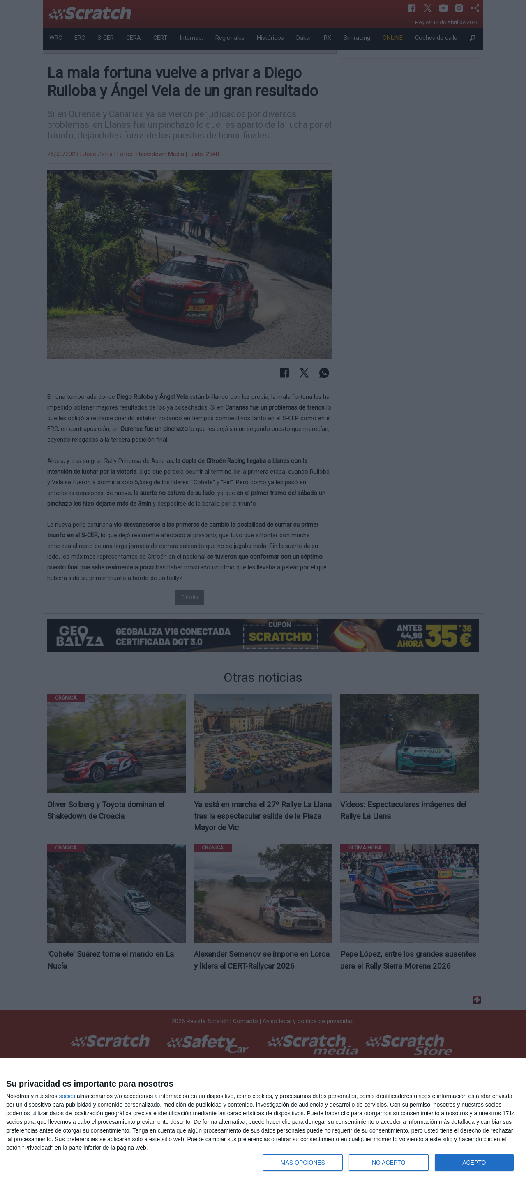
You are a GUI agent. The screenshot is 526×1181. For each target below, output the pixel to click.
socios (67, 1096)
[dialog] (263, 1120)
